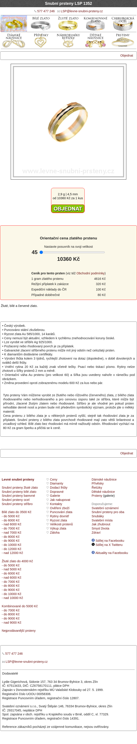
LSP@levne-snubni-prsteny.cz (82, 11)
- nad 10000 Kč (12, 598)
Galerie (55, 495)
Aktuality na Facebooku (110, 553)
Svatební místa (102, 520)
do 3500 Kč (23, 512)
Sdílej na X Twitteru (107, 545)
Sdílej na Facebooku (108, 540)
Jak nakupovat (60, 500)
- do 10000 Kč (11, 545)
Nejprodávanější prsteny (19, 630)
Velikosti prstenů (61, 524)
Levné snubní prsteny (18, 479)
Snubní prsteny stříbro (17, 504)
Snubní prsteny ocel (15, 500)
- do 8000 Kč (11, 536)
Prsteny (97, 495)
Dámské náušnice (104, 479)
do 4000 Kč (24, 561)
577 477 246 (46, 11)
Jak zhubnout (101, 524)
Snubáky (98, 516)
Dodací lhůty (58, 487)
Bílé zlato (8, 512)
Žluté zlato (9, 561)
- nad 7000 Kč (11, 532)
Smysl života (100, 528)
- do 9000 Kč (11, 540)
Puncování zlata (61, 512)
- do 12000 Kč (11, 549)
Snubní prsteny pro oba (108, 512)
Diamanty (56, 483)
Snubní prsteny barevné (18, 495)
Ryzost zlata (58, 520)
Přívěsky (98, 483)
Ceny (53, 479)
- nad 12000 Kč (12, 553)
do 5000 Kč (29, 606)
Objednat (126, 55)
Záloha (55, 532)
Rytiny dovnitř (59, 516)
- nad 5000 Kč (11, 569)
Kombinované (11, 606)
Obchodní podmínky (91, 273)
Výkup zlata (58, 528)
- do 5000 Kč (11, 516)
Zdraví (96, 532)
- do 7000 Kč (11, 528)
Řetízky (97, 487)
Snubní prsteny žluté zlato (20, 487)
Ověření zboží (60, 508)
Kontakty (56, 504)
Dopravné (56, 491)
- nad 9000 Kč (11, 622)
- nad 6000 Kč (11, 524)
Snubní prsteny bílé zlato (19, 491)
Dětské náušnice (103, 491)
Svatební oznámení (105, 508)
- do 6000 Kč (11, 520)
